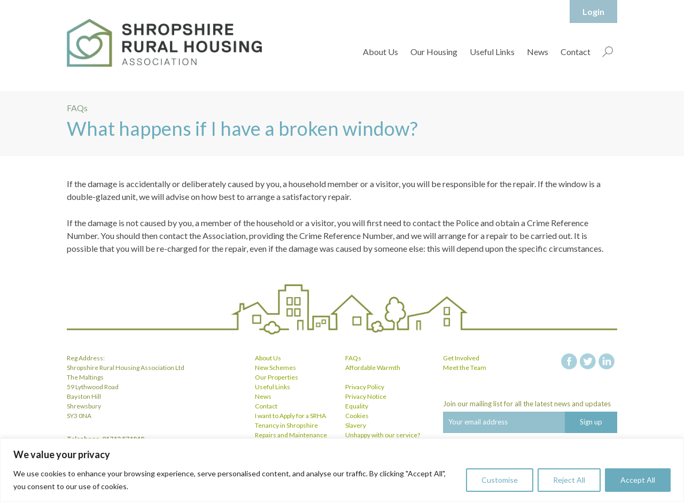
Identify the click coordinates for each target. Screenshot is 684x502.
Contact (575, 52)
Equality (356, 406)
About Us (380, 52)
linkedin (606, 361)
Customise (499, 479)
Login (593, 11)
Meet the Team (464, 368)
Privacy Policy (364, 387)
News (537, 52)
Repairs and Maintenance (291, 435)
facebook (569, 361)
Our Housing (433, 52)
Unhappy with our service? (382, 435)
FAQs (353, 358)
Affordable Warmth (372, 368)
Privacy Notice (365, 396)
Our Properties (276, 377)
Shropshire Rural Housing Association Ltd (164, 43)
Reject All (569, 479)
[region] (342, 470)
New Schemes (275, 368)
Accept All (637, 479)
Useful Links (492, 52)
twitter (588, 361)
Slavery (355, 425)
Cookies (357, 416)
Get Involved (461, 358)
